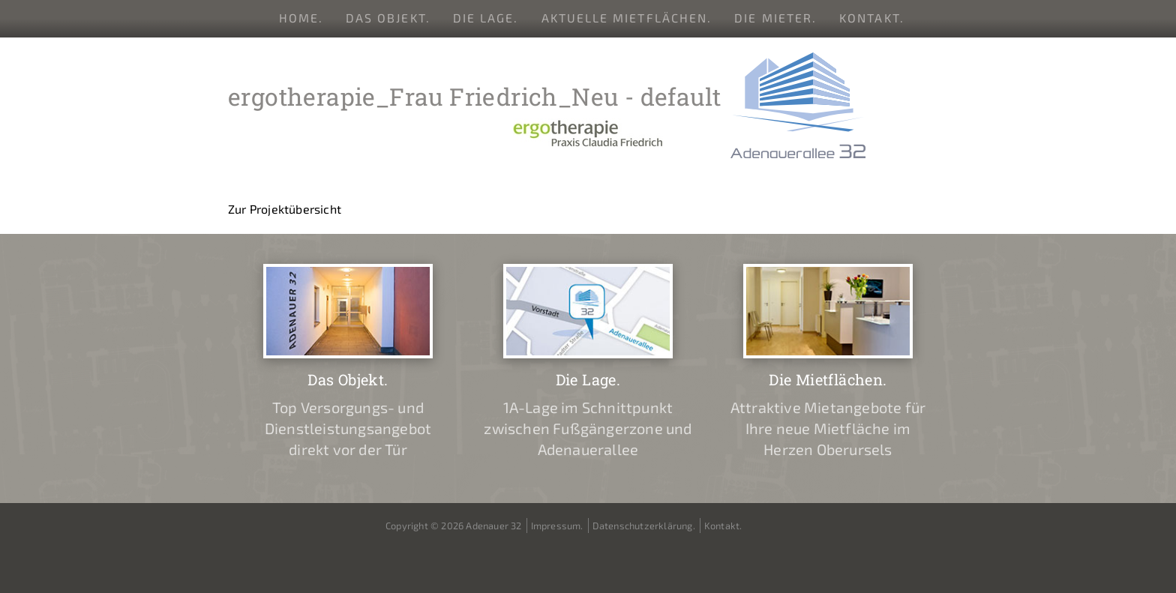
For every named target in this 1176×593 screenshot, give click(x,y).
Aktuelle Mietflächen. (627, 17)
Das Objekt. (388, 17)
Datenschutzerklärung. (643, 526)
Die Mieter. (775, 17)
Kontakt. (871, 17)
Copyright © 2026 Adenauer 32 (454, 526)
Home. (301, 17)
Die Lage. (486, 17)
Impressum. (557, 526)
